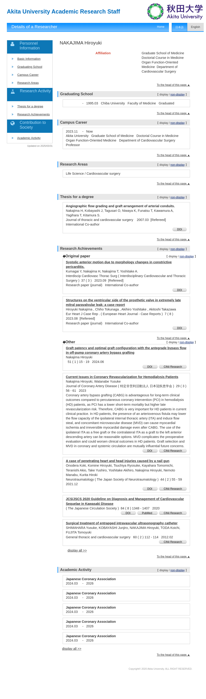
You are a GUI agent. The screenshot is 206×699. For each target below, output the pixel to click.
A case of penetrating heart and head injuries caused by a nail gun (117, 461)
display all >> (77, 550)
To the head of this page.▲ (173, 85)
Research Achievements (33, 114)
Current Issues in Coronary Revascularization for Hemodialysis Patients (122, 377)
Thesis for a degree (30, 106)
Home (160, 26)
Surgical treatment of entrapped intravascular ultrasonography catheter (122, 523)
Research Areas (28, 82)
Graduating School (29, 66)
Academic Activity (28, 138)
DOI (179, 229)
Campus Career (28, 74)
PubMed (147, 513)
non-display (177, 94)
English (195, 27)
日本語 (179, 27)
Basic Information (29, 58)
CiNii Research (173, 366)
